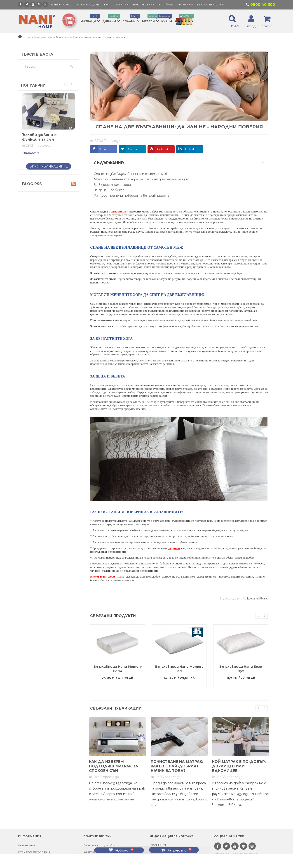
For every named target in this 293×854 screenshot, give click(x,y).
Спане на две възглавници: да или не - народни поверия (90, 36)
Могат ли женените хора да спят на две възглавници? (141, 179)
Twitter (132, 149)
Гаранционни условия (100, 845)
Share (103, 149)
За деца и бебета (109, 190)
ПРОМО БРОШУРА (210, 4)
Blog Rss (48, 184)
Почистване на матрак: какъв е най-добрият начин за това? (177, 766)
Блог (37, 36)
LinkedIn (190, 149)
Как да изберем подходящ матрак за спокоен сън (113, 766)
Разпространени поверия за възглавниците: (132, 195)
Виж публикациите (48, 166)
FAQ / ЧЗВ (166, 4)
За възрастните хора (112, 185)
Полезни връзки (97, 836)
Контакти (26, 845)
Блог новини (48, 36)
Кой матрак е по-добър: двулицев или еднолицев (239, 766)
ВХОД (251, 26)
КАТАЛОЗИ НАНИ (116, 4)
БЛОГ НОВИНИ (144, 4)
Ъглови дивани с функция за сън (39, 137)
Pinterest (162, 149)
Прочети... (31, 153)
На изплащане (88, 4)
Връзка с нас (61, 4)
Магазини (185, 4)
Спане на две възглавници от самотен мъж (131, 174)
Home (30, 36)
